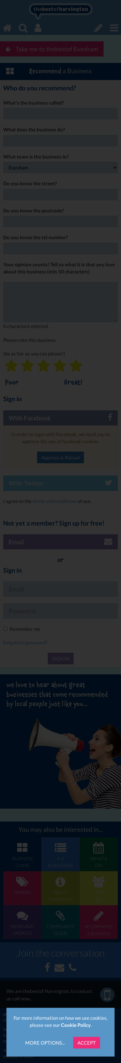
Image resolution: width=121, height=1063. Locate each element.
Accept (86, 1043)
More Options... (45, 1043)
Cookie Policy (76, 1025)
